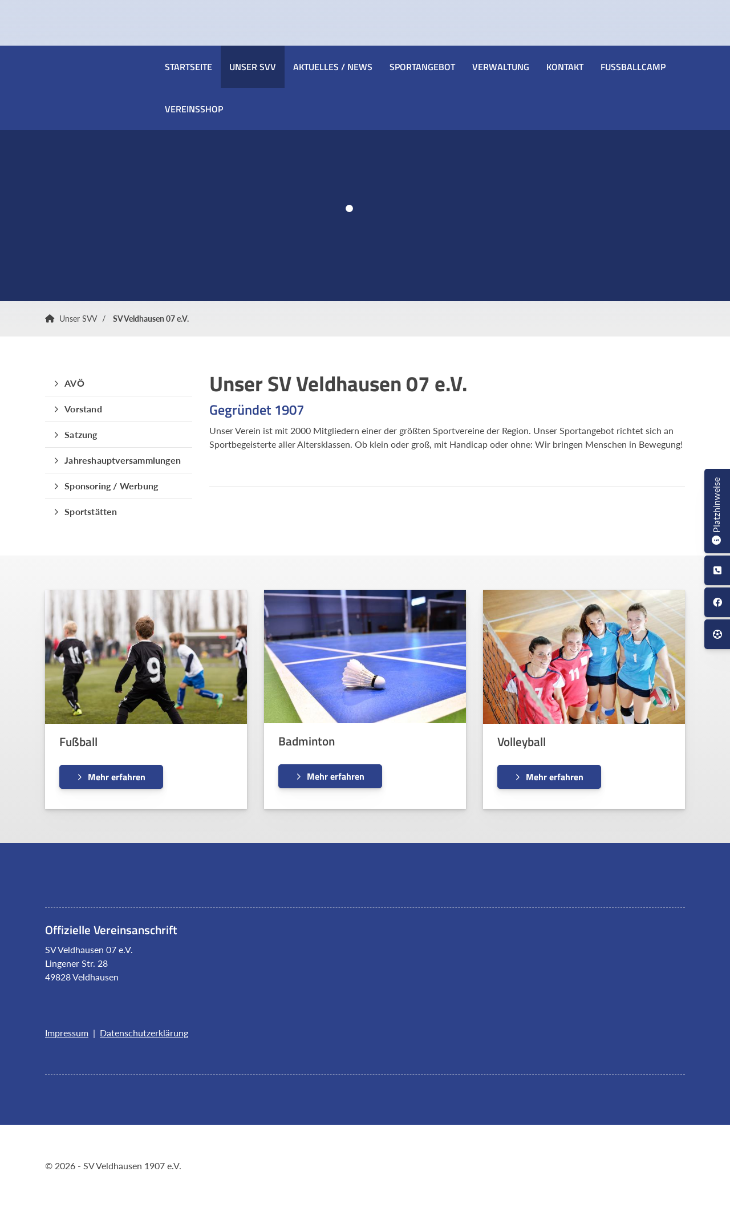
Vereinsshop (194, 109)
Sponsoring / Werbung (111, 485)
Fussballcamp (633, 67)
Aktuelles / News (332, 67)
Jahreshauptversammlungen (122, 460)
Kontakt (564, 67)
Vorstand (83, 408)
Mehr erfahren (116, 777)
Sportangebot (422, 67)
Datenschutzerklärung (144, 1032)
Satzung (80, 434)
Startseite (188, 67)
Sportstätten (90, 511)
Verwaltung (500, 67)
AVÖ (74, 383)
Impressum (66, 1032)
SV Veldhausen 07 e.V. (151, 318)
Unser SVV (252, 67)
